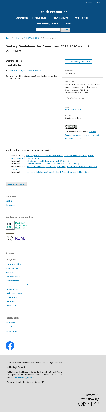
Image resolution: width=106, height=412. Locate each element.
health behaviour (13, 276)
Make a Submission (16, 184)
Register (89, 2)
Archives (17, 38)
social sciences (12, 268)
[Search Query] (48, 29)
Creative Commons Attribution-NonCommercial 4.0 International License (82, 135)
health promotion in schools (17, 285)
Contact (67, 23)
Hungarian (10, 205)
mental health (11, 297)
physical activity (12, 289)
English (9, 200)
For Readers (11, 322)
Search (65, 29)
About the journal (61, 18)
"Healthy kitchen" (35, 163)
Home (8, 38)
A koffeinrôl (32, 161)
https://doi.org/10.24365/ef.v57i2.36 (26, 70)
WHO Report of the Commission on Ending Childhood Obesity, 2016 (56, 155)
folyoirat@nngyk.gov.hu (23, 377)
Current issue (22, 18)
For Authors (10, 327)
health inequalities (13, 264)
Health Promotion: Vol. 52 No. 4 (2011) (56, 161)
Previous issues (39, 18)
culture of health (12, 272)
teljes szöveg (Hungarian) (79, 61)
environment (11, 305)
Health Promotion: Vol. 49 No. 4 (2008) (72, 172)
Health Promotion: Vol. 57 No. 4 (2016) (61, 163)
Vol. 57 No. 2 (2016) (32, 38)
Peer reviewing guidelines (48, 23)
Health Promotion (53, 11)
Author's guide (81, 18)
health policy (11, 301)
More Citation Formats (76, 98)
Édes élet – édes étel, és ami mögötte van (46, 166)
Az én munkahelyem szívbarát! (40, 172)
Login (98, 2)
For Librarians (11, 331)
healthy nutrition (12, 280)
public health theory (14, 293)
